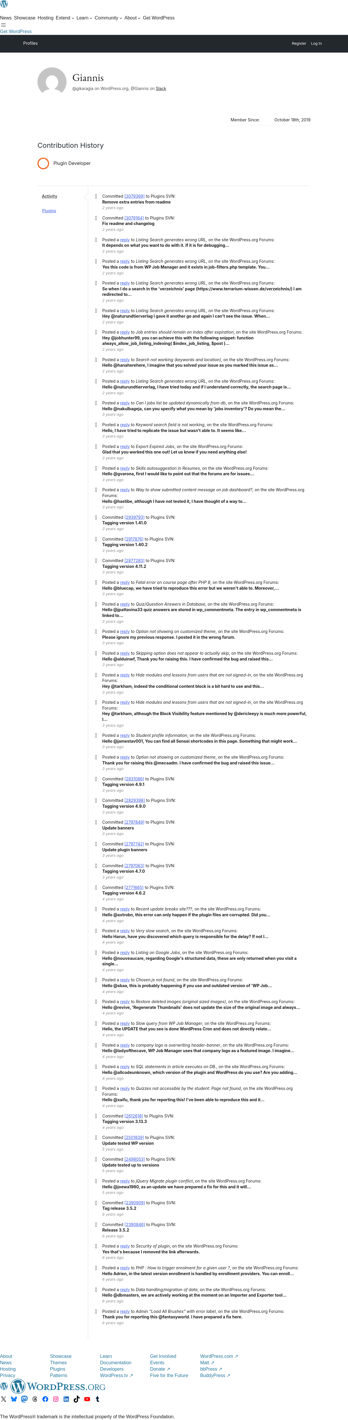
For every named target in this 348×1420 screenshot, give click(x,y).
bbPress (211, 1369)
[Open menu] (3, 24)
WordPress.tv (116, 1375)
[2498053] (134, 1159)
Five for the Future (169, 1375)
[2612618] (133, 1115)
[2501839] (134, 1137)
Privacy (7, 1375)
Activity (49, 196)
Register (299, 43)
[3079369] (134, 196)
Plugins (49, 210)
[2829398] (134, 800)
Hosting (8, 1369)
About (6, 1356)
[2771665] (133, 887)
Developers (112, 1369)
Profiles (30, 43)
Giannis (88, 77)
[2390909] (134, 1202)
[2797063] (134, 865)
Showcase (60, 1356)
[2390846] (134, 1224)
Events (157, 1362)
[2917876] (133, 539)
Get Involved (163, 1356)
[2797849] (134, 822)
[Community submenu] (108, 18)
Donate (160, 1369)
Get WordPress (16, 31)
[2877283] (134, 560)
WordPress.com (219, 1356)
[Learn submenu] (85, 18)
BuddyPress (215, 1375)
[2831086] (134, 778)
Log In (316, 43)
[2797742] (134, 843)
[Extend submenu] (65, 18)
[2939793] (134, 517)
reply (125, 239)
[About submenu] (133, 18)
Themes (58, 1362)
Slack (161, 88)
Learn (106, 1356)
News (6, 1362)
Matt (207, 1362)
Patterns (58, 1375)
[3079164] (134, 217)
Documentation (116, 1362)
